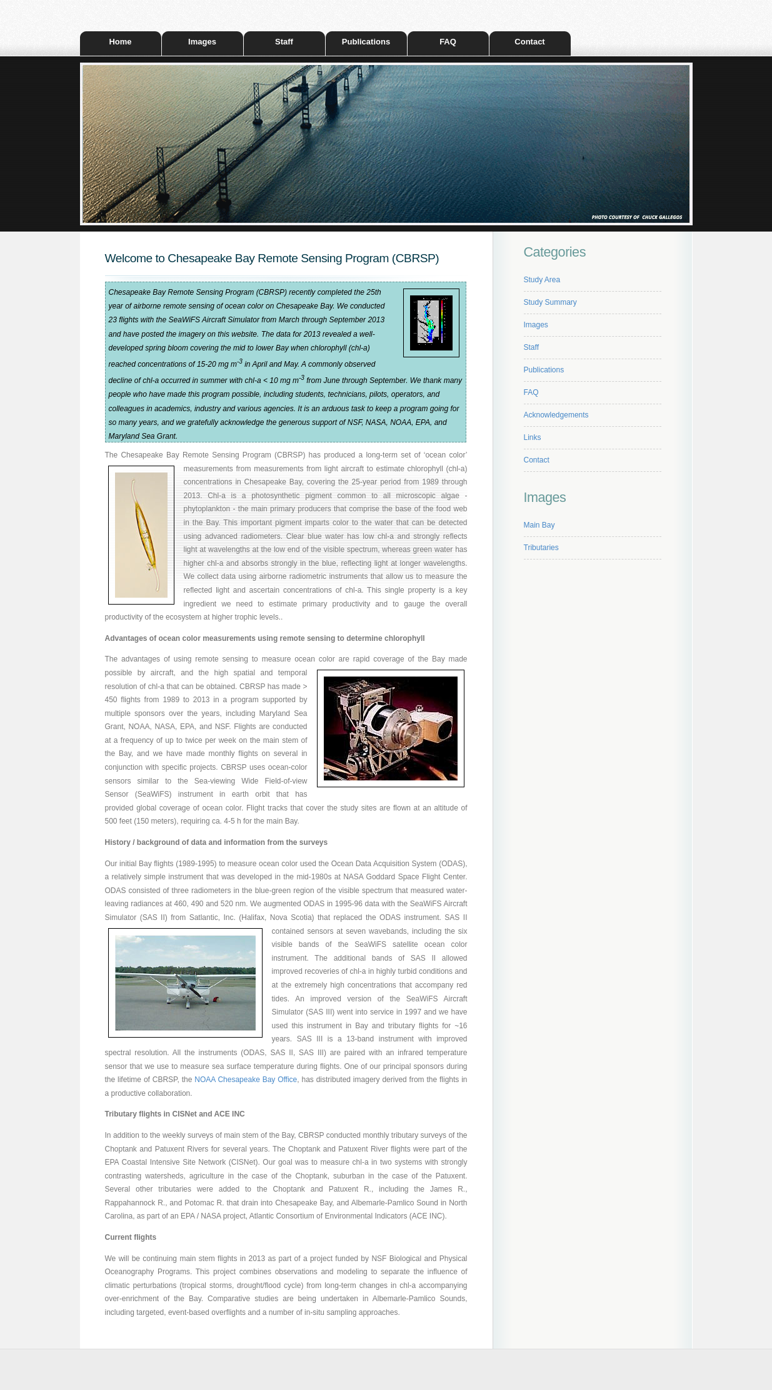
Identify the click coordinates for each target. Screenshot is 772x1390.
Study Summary (550, 302)
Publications (366, 41)
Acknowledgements (556, 415)
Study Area (542, 279)
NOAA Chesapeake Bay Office (245, 1079)
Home (120, 41)
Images (202, 41)
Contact (529, 41)
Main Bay (539, 525)
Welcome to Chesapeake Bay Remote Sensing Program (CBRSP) (272, 258)
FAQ (447, 41)
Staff (284, 41)
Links (532, 437)
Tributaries (541, 547)
